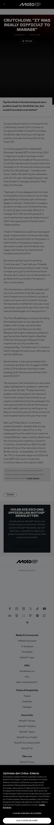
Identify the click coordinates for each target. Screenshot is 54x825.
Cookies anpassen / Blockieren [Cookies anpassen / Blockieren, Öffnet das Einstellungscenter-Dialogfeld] (27, 813)
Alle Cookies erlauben (27, 821)
